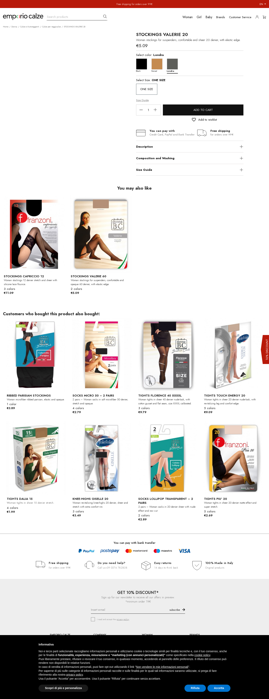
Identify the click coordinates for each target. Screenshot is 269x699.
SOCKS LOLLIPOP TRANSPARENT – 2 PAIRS (165, 501)
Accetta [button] (219, 688)
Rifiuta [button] (195, 688)
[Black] (142, 65)
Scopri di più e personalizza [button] (63, 688)
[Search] (77, 15)
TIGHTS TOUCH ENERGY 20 (224, 395)
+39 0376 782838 (116, 568)
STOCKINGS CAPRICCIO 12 (24, 276)
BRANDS (195, 635)
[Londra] (173, 65)
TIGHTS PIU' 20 (215, 499)
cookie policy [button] (202, 655)
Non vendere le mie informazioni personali (162, 666)
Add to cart (203, 110)
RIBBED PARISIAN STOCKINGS (29, 395)
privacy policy (123, 619)
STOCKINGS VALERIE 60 (88, 276)
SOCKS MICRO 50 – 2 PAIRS (93, 395)
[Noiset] (157, 65)
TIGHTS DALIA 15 (20, 499)
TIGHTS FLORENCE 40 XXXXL (160, 395)
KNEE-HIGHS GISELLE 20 (90, 499)
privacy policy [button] (74, 674)
